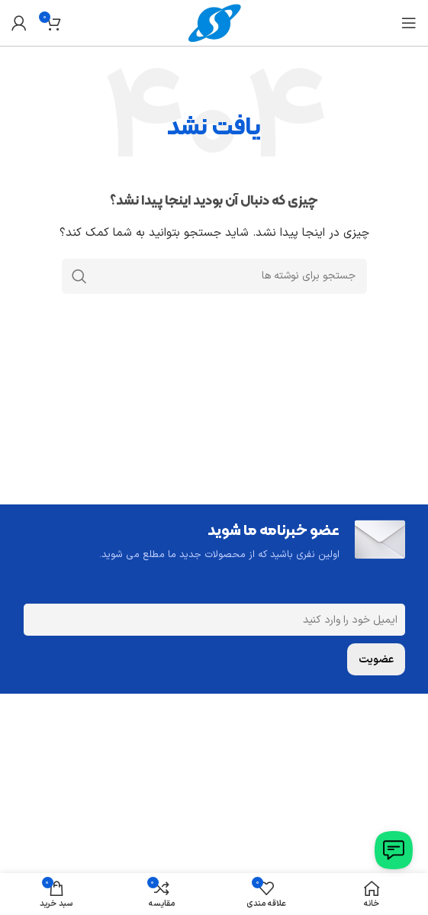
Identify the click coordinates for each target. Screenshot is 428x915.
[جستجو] (214, 276)
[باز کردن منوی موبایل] (409, 23)
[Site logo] (214, 22)
